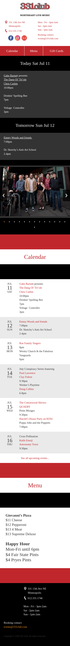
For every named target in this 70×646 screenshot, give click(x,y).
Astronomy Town (28, 444)
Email (24, 38)
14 (34, 227)
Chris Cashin (11, 83)
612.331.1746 (15, 31)
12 (60, 222)
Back (3, 195)
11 (55, 222)
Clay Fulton (25, 376)
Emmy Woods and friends (18, 137)
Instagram (17, 38)
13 (65, 222)
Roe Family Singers (30, 343)
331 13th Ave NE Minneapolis (17, 24)
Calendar (12, 51)
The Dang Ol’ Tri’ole (15, 79)
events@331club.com (48, 38)
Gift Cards (56, 51)
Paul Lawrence (27, 373)
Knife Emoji (26, 440)
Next (66, 195)
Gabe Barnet (10, 75)
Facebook (10, 38)
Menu (33, 51)
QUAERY (24, 406)
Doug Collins (26, 389)
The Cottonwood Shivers (32, 402)
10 (50, 222)
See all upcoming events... (35, 458)
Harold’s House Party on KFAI (36, 418)
